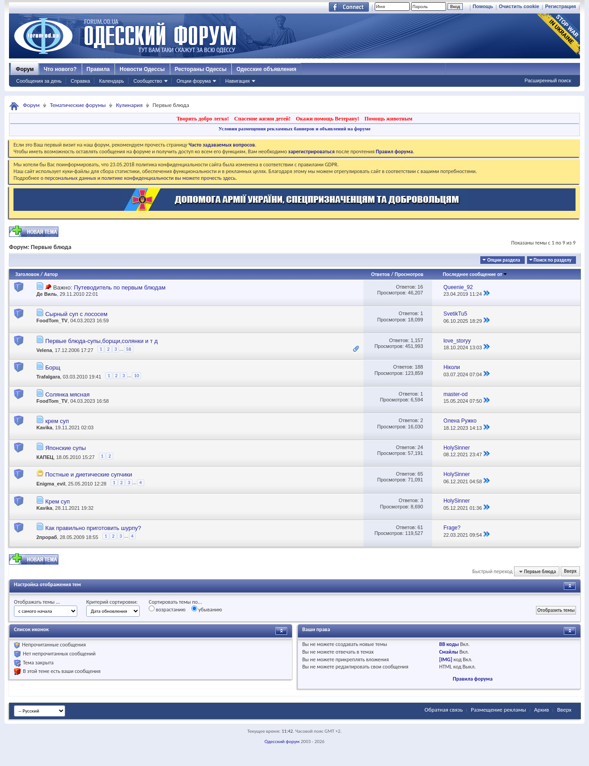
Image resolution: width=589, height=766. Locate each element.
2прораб (46, 537)
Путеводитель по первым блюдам (119, 287)
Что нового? (60, 69)
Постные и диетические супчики (88, 474)
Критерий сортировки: (111, 602)
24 (420, 447)
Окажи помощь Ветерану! (327, 119)
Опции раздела (503, 260)
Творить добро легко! (203, 119)
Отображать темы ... (37, 602)
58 (128, 349)
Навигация (237, 81)
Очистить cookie (519, 6)
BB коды (449, 644)
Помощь (483, 6)
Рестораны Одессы (201, 69)
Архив (541, 709)
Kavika (44, 427)
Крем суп (57, 501)
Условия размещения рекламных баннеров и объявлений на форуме (294, 128)
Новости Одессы (142, 69)
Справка (80, 81)
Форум (25, 69)
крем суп (57, 421)
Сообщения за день (39, 81)
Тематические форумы (78, 105)
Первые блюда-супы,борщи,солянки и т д (101, 341)
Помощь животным (388, 119)
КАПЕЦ (44, 457)
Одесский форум (282, 741)
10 (136, 376)
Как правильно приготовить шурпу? (93, 528)
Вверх (570, 571)
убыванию (206, 609)
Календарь (111, 81)
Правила (98, 69)
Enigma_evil (50, 483)
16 (420, 286)
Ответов (380, 274)
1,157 (417, 340)
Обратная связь (444, 709)
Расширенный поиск (547, 80)
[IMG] (445, 659)
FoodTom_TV (51, 320)
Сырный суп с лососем (76, 314)
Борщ (53, 367)
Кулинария (129, 105)
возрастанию (167, 609)
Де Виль (46, 294)
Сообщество (147, 81)
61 (420, 527)
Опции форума (194, 81)
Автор (51, 274)
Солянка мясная (67, 394)
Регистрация (560, 6)
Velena (44, 350)
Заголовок (27, 274)
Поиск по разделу (552, 260)
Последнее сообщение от (475, 274)
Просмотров (408, 274)
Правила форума (472, 679)
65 (420, 474)
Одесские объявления (266, 69)
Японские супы (65, 448)
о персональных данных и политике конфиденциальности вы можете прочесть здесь (137, 178)
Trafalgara (48, 377)
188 (419, 367)
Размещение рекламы (498, 709)
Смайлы (448, 652)
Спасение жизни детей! (262, 119)
